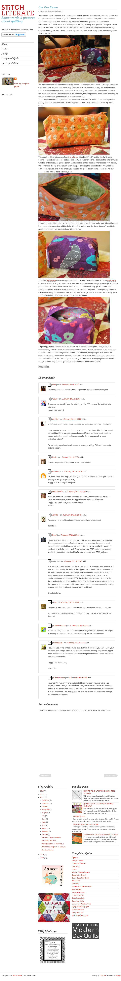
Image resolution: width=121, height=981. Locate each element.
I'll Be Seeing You (78, 895)
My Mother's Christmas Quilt (82, 886)
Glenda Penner (59, 678)
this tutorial (72, 157)
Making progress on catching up (53, 843)
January (45, 834)
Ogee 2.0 (75, 858)
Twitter (5, 49)
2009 (42, 858)
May (43, 822)
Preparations (79, 816)
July (43, 816)
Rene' (54, 535)
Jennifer (55, 419)
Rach (54, 457)
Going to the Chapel (79, 875)
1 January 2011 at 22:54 (70, 457)
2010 (42, 854)
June (44, 819)
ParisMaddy (57, 643)
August (44, 813)
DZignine (103, 975)
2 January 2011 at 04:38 (73, 471)
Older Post (45, 776)
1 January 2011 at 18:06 (72, 419)
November (46, 803)
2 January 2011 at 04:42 (76, 492)
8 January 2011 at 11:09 (76, 643)
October (45, 806)
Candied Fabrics (59, 626)
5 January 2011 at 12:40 (73, 561)
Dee (54, 602)
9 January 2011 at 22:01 (78, 678)
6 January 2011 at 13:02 (70, 602)
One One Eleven (48, 7)
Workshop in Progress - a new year (54, 847)
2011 (42, 797)
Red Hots (75, 884)
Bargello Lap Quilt (78, 898)
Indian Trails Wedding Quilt (81, 904)
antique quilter (57, 492)
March (44, 828)
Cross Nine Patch (78, 909)
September (46, 809)
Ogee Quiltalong (10, 63)
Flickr (4, 53)
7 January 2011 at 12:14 (79, 626)
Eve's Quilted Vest (78, 892)
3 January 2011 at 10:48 (72, 515)
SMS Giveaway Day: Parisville (85, 824)
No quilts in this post (49, 840)
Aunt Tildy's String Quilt (80, 915)
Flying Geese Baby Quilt (80, 907)
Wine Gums (76, 881)
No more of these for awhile (51, 837)
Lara (54, 385)
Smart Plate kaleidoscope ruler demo (100, 834)
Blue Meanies (76, 889)
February (45, 831)
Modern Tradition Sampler (81, 872)
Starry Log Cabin (78, 901)
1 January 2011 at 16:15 (69, 385)
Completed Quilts (10, 58)
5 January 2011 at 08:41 (70, 535)
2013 (42, 791)
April (44, 825)
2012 (42, 794)
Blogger (118, 975)
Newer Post (110, 776)
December (46, 800)
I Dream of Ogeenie (79, 863)
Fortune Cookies (77, 860)
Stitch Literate (17, 975)
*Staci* (54, 399)
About (4, 44)
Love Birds (111, 280)
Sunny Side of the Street (80, 878)
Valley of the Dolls (78, 912)
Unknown (55, 471)
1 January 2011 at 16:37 (71, 399)
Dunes (74, 869)
